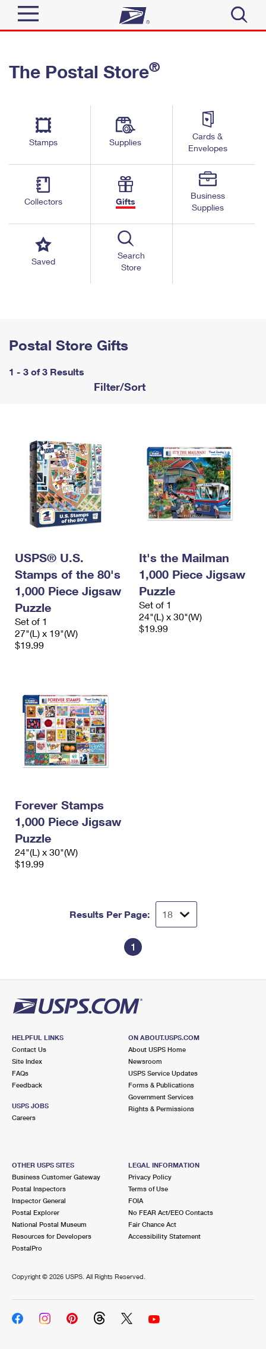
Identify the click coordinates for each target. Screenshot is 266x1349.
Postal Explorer (35, 1212)
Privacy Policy (150, 1177)
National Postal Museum (49, 1224)
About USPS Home (157, 1049)
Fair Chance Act (152, 1224)
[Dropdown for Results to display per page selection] (176, 914)
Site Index (27, 1061)
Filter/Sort (118, 386)
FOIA (135, 1200)
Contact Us (29, 1049)
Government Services (161, 1097)
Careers (24, 1117)
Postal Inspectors (39, 1188)
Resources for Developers (51, 1236)
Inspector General (39, 1200)
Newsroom (145, 1061)
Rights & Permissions (161, 1108)
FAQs (20, 1073)
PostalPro (27, 1248)
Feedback (27, 1085)
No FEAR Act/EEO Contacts (170, 1212)
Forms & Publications (161, 1085)
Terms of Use (148, 1188)
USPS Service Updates (163, 1073)
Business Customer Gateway (56, 1177)
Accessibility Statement (164, 1236)
